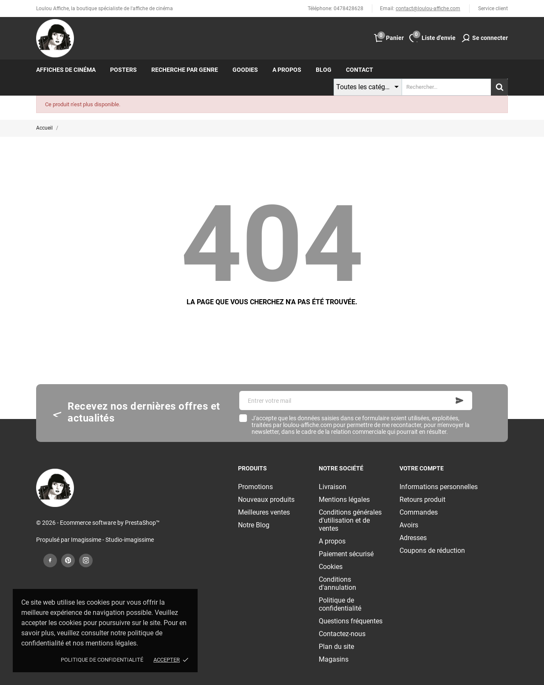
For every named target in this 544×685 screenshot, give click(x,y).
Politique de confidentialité (102, 660)
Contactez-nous (342, 634)
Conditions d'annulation (337, 583)
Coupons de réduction (432, 550)
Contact (359, 69)
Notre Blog (253, 525)
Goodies (245, 69)
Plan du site (336, 647)
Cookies (331, 567)
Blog (324, 69)
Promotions (255, 487)
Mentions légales (344, 499)
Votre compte (422, 468)
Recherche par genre (184, 69)
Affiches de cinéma (66, 69)
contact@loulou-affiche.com (428, 8)
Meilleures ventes (264, 512)
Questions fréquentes (350, 621)
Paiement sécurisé (346, 554)
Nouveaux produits (266, 499)
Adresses (413, 538)
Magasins (333, 659)
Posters (123, 69)
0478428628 (348, 8)
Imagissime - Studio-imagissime (112, 539)
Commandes (419, 512)
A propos (286, 69)
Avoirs (409, 525)
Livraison (332, 487)
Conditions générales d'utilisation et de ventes (350, 520)
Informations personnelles (439, 487)
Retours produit (422, 499)
